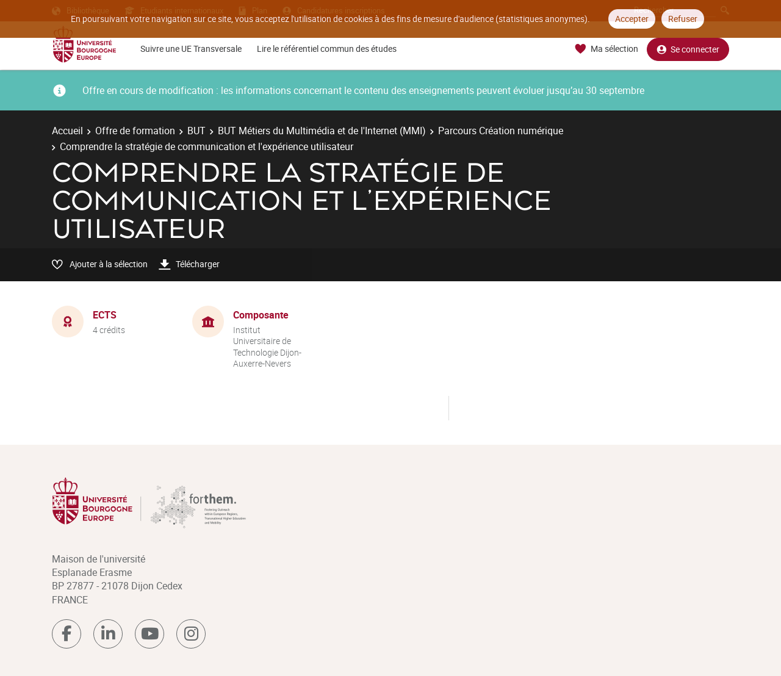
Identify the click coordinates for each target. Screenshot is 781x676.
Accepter (632, 18)
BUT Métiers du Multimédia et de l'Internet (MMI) (322, 130)
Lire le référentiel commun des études (327, 48)
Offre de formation (135, 130)
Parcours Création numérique (500, 130)
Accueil (67, 130)
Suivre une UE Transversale (191, 48)
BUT (196, 130)
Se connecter (688, 49)
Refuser (682, 18)
